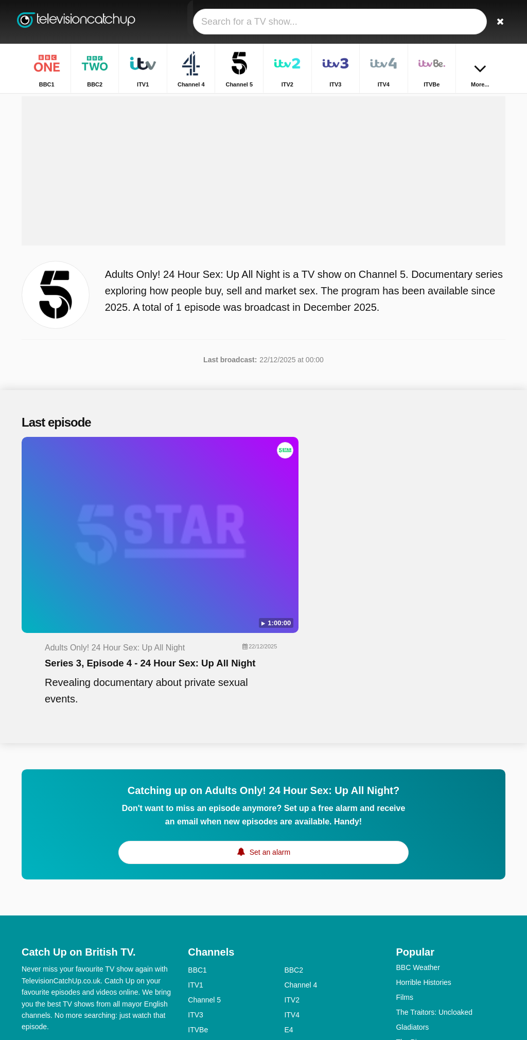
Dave (292, 957)
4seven (295, 912)
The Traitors (415, 939)
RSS (29, 928)
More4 (198, 912)
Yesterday (204, 971)
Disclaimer (98, 914)
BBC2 (293, 837)
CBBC (198, 986)
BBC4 (197, 942)
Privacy (137, 914)
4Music (295, 942)
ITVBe (198, 897)
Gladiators (412, 894)
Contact (34, 914)
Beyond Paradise (423, 924)
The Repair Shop (423, 969)
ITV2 (292, 867)
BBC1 (197, 837)
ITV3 (195, 882)
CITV (292, 971)
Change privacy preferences (70, 946)
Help (64, 914)
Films (404, 864)
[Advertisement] (263, 204)
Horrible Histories (423, 849)
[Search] (499, 22)
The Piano (412, 909)
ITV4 (292, 882)
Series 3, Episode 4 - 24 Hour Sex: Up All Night (319, 500)
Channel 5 (204, 867)
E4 (288, 897)
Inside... (408, 984)
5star (196, 957)
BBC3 (293, 927)
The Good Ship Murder (432, 954)
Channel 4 (300, 852)
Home (375, 101)
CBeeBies (300, 986)
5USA (197, 927)
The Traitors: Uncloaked (434, 879)
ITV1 (195, 852)
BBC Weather (418, 835)
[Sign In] (475, 22)
